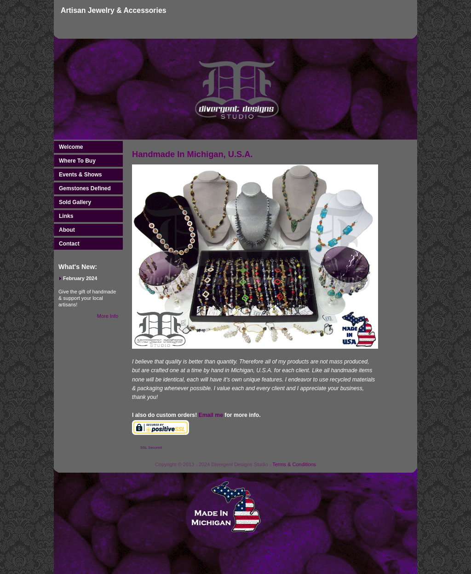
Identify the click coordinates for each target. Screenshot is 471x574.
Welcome (71, 147)
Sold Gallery (75, 202)
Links (66, 216)
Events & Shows (80, 174)
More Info (107, 316)
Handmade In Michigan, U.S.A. (192, 154)
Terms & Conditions (294, 464)
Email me (211, 415)
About (67, 230)
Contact (69, 243)
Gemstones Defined (85, 188)
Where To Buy (77, 161)
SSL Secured (151, 447)
